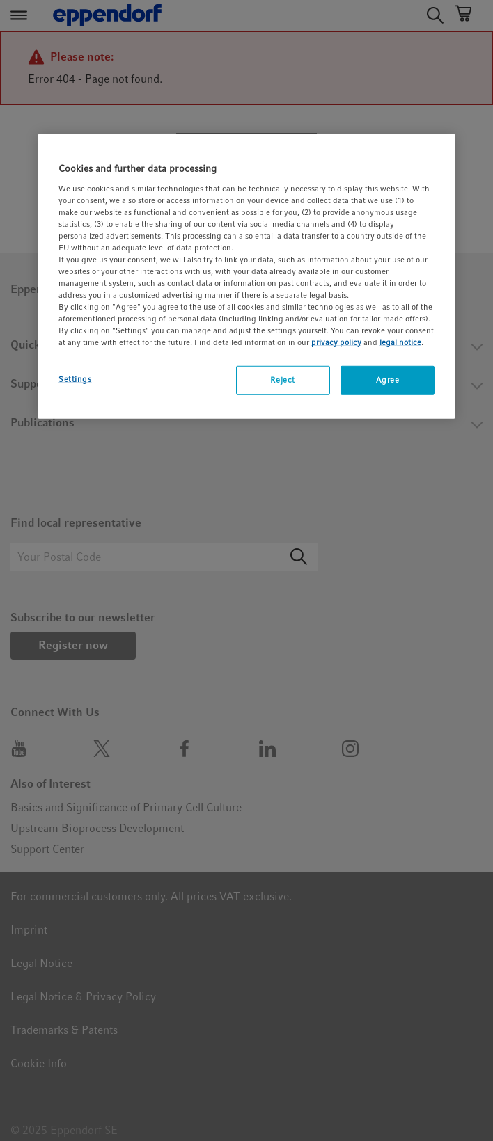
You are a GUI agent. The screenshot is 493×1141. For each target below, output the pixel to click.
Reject (282, 380)
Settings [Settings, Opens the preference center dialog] (75, 379)
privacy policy (336, 342)
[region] (246, 276)
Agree (388, 380)
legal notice (400, 342)
